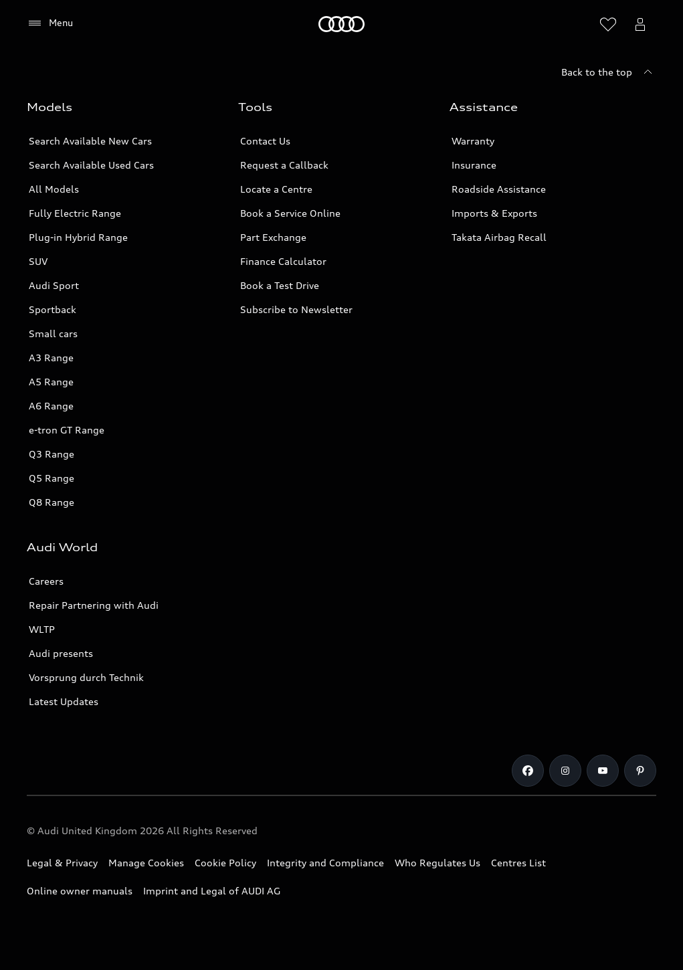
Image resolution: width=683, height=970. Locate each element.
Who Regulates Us (437, 862)
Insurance (474, 165)
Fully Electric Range (75, 213)
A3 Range (51, 357)
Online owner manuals (79, 890)
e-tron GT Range (66, 429)
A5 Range (51, 381)
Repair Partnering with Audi (94, 605)
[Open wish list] (608, 24)
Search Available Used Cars (91, 165)
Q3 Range (51, 454)
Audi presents (61, 653)
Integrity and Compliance (325, 862)
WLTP (42, 629)
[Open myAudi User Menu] (640, 24)
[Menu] (50, 23)
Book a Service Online (290, 213)
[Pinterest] (640, 771)
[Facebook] (528, 771)
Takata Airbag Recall (499, 237)
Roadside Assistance (499, 189)
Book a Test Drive (279, 285)
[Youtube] (603, 771)
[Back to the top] (608, 72)
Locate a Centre (276, 189)
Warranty (473, 141)
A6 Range (51, 405)
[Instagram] (565, 771)
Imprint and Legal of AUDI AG (211, 890)
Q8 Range (51, 502)
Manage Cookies (146, 862)
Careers (46, 581)
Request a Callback (284, 165)
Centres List (518, 862)
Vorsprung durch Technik (86, 677)
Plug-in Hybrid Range (78, 237)
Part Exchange (273, 237)
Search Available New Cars (90, 141)
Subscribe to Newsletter (296, 309)
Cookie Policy (225, 862)
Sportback (52, 309)
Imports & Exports (494, 213)
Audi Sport (54, 285)
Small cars (53, 333)
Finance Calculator (283, 261)
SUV (38, 261)
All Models (54, 189)
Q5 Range (51, 478)
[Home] (341, 24)
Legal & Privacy (62, 862)
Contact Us (265, 141)
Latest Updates (63, 701)
